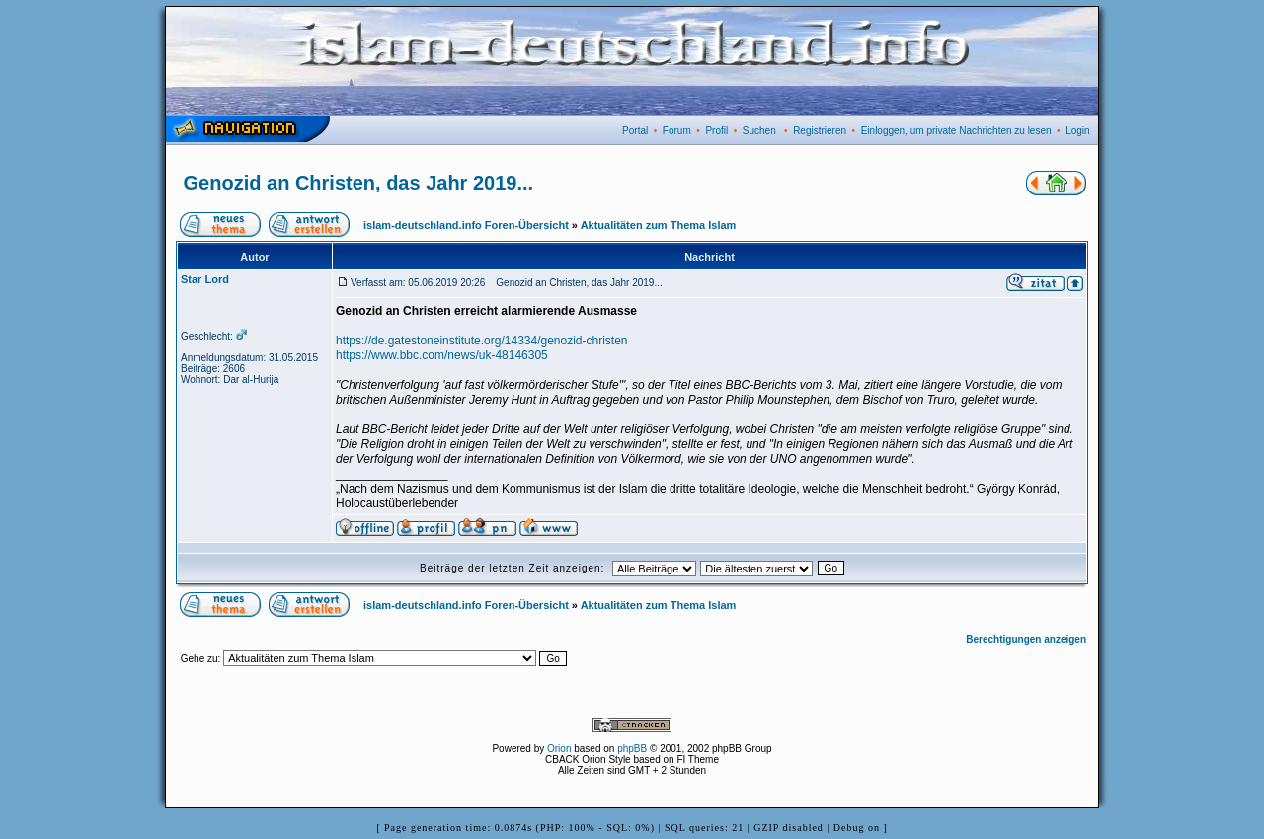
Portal (635, 130)
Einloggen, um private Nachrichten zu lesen (956, 130)
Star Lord (205, 279)
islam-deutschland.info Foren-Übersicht (466, 225)
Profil (716, 130)
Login (1077, 130)
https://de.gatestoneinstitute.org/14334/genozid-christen (482, 340)
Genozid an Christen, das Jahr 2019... (359, 182)
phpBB (632, 748)
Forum (677, 130)
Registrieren (819, 130)
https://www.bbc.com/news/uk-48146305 (442, 355)
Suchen (759, 130)
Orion (559, 748)
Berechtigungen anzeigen (1026, 639)
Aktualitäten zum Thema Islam (659, 225)
